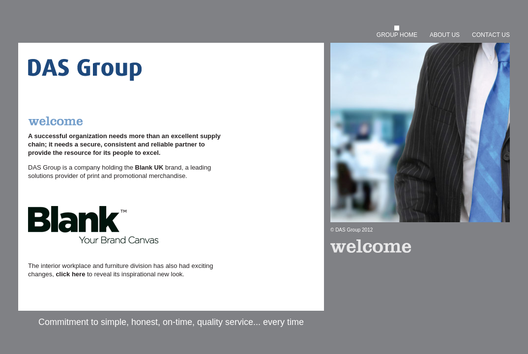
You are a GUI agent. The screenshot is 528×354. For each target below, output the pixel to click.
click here (70, 274)
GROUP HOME (397, 34)
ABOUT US (445, 34)
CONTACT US (491, 34)
